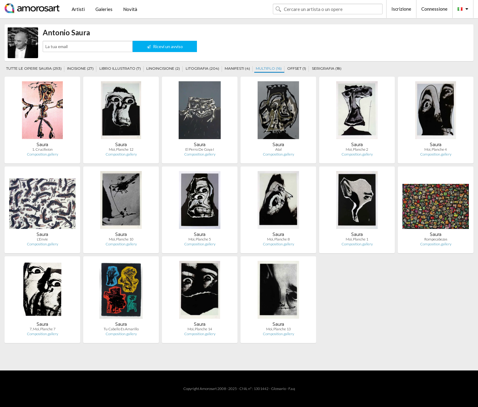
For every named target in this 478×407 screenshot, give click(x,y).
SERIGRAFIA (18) (326, 68)
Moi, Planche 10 (121, 239)
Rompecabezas (435, 239)
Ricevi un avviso (165, 46)
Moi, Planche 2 (357, 149)
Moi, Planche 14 (199, 329)
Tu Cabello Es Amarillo (121, 329)
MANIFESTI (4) (237, 68)
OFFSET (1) (296, 68)
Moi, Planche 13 (278, 329)
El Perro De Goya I (199, 149)
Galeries (103, 9)
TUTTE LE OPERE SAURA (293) (34, 68)
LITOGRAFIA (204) (202, 68)
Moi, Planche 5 (199, 239)
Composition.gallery (42, 154)
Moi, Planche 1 (357, 239)
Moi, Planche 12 (121, 149)
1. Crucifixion (42, 149)
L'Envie (42, 239)
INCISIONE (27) (80, 68)
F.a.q (291, 388)
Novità (130, 9)
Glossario (278, 388)
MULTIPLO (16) (269, 68)
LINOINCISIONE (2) (163, 68)
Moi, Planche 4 (435, 149)
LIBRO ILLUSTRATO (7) (120, 68)
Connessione (434, 9)
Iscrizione (401, 9)
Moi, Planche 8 (278, 239)
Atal (278, 149)
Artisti (78, 9)
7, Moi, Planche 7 (42, 329)
